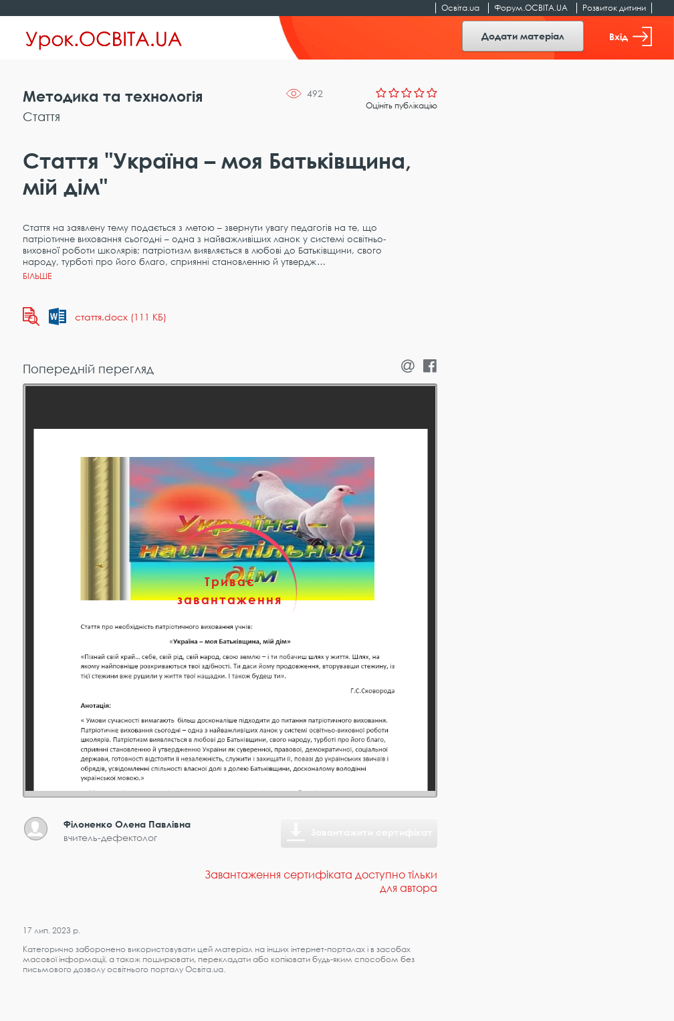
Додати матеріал (522, 35)
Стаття (41, 116)
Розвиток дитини (614, 8)
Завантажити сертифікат (372, 832)
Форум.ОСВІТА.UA (531, 8)
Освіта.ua (460, 8)
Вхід (630, 36)
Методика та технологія (113, 96)
